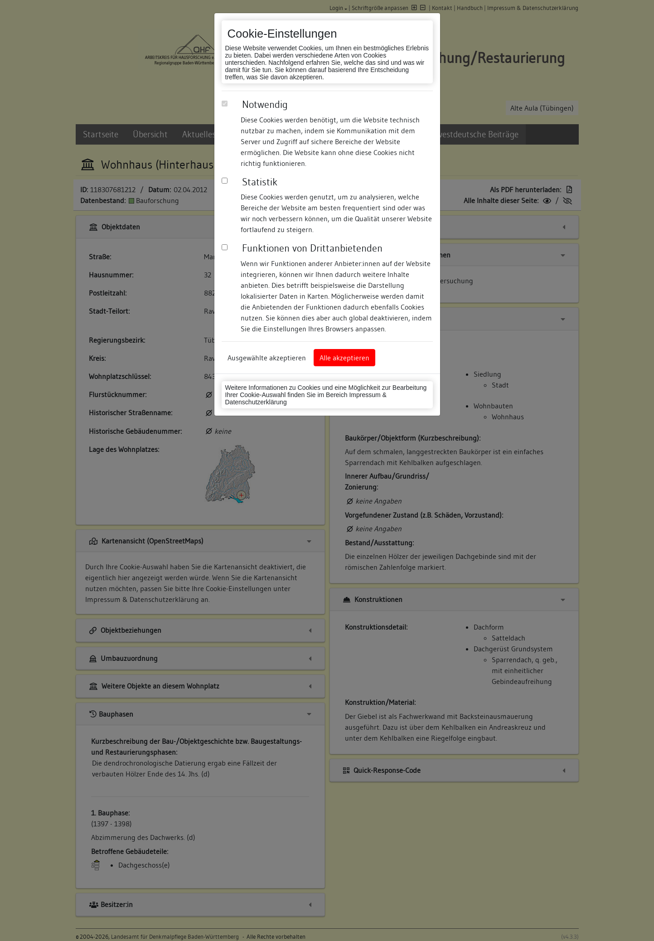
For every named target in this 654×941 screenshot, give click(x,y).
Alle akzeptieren (344, 357)
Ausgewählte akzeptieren (267, 357)
